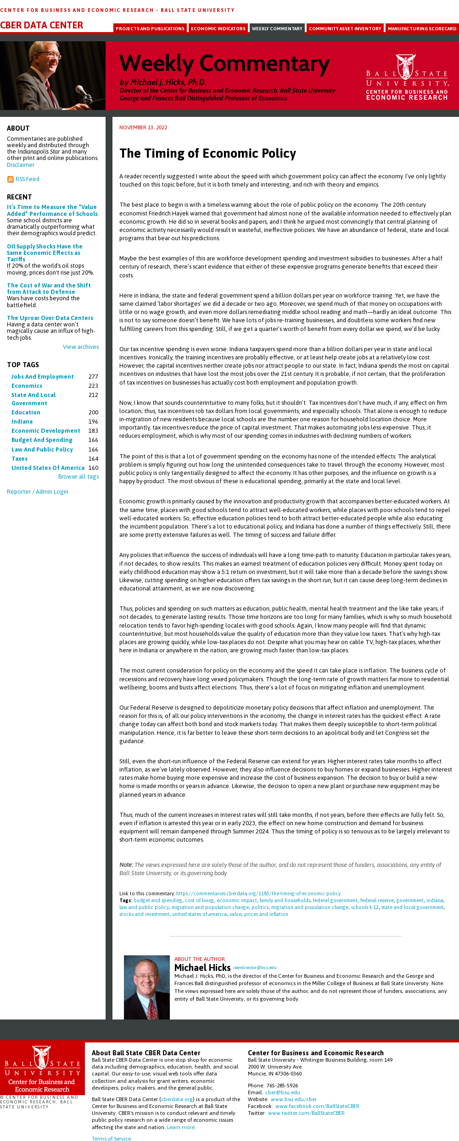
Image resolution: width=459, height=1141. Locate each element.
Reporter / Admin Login (37, 491)
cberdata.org (177, 1099)
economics (26, 385)
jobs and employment (42, 376)
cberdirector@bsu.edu (255, 967)
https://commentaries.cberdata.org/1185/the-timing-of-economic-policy (258, 893)
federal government (335, 900)
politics (260, 907)
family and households (285, 900)
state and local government (412, 907)
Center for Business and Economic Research (78, 10)
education (25, 412)
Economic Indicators (218, 28)
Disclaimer (20, 164)
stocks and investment (144, 914)
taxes (19, 458)
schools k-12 (365, 907)
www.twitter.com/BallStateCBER (306, 1113)
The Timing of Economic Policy (207, 153)
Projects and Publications (150, 28)
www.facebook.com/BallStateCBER (317, 1106)
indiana (22, 421)
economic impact (237, 900)
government (410, 900)
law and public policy (42, 449)
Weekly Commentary (277, 28)
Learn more (181, 1127)
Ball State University (198, 10)
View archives (81, 346)
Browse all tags (78, 476)
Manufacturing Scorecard (422, 28)
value (235, 914)
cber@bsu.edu (282, 1092)
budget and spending (42, 439)
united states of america (47, 467)
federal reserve (377, 900)
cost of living (199, 900)
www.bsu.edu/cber (294, 1099)
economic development (45, 430)
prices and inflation (266, 914)
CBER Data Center (41, 25)
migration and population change (210, 907)
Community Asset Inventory (345, 28)
